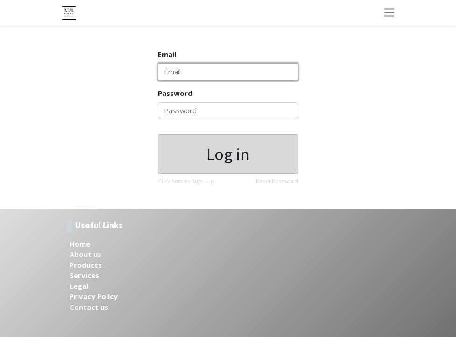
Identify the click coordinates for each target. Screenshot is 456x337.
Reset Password (277, 181)
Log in (228, 154)
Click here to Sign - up (186, 181)
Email (167, 54)
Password (175, 93)
